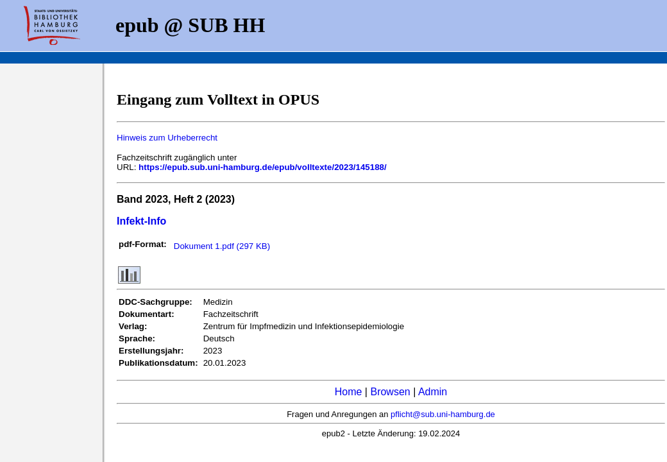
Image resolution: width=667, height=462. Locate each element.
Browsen (390, 391)
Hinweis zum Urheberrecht (167, 137)
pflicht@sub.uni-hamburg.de (443, 414)
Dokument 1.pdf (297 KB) (222, 246)
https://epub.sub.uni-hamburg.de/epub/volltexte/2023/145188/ (263, 167)
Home (348, 391)
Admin (432, 391)
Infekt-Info (141, 221)
